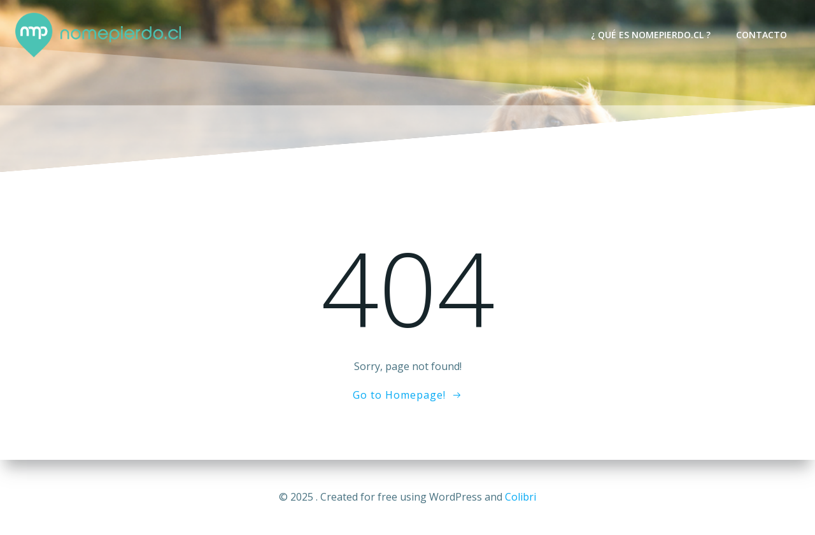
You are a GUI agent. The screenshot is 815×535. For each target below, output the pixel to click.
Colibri (520, 497)
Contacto (761, 35)
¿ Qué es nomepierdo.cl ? (651, 35)
